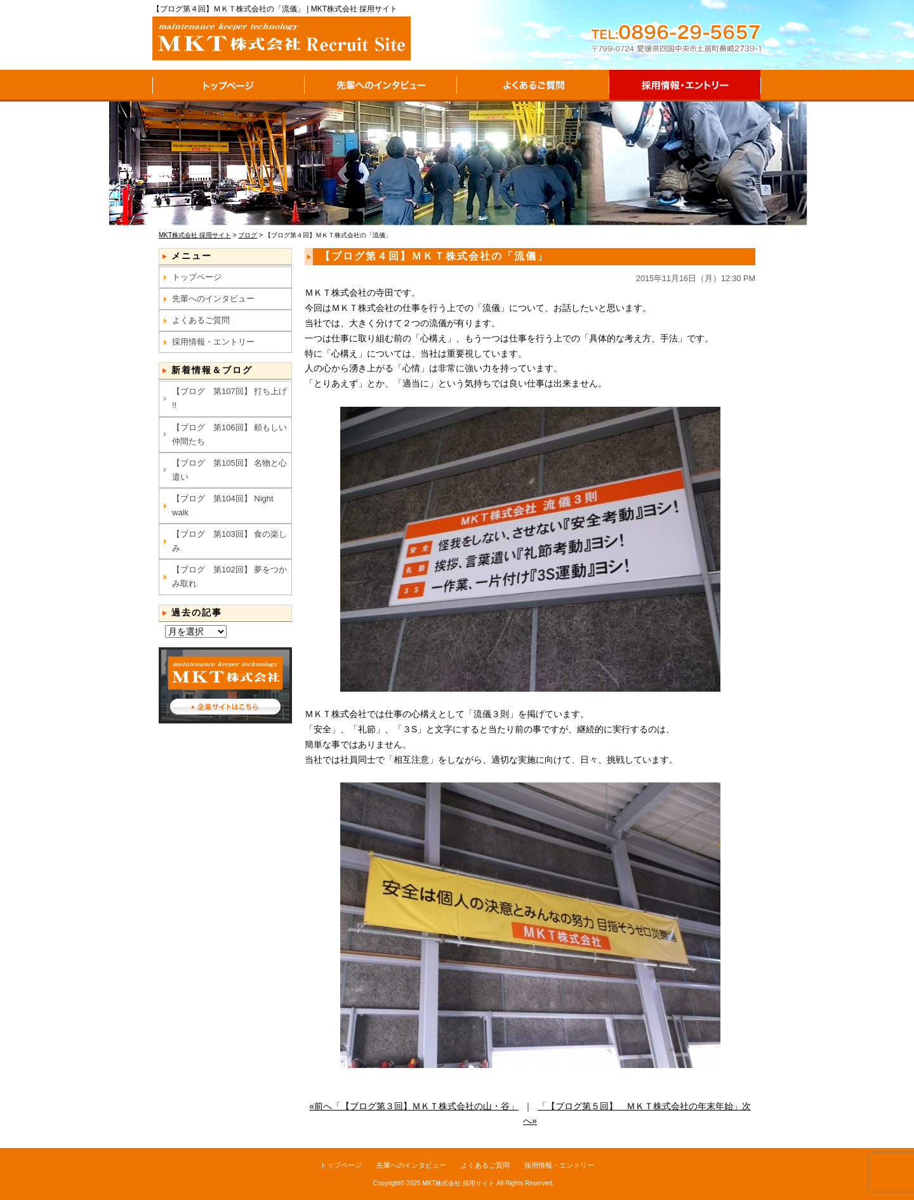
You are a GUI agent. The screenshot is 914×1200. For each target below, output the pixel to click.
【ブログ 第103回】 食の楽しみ (229, 541)
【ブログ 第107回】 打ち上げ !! (229, 398)
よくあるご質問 (533, 86)
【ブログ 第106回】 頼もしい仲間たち (229, 434)
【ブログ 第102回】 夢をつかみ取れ (229, 576)
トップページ (228, 86)
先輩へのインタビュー (381, 86)
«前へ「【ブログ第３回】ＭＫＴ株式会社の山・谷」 (414, 1106)
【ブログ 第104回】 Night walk (223, 505)
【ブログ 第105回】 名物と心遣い (229, 470)
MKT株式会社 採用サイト (458, 1183)
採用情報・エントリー (685, 86)
